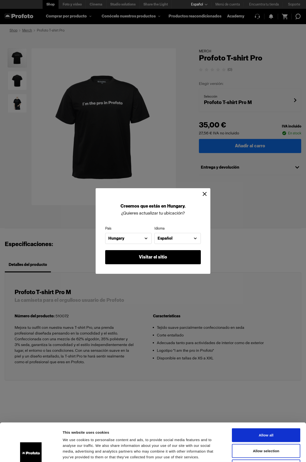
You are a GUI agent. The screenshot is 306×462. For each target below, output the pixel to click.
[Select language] (199, 4)
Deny (266, 431)
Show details (251, 453)
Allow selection (266, 415)
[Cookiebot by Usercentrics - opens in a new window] (31, 452)
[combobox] (128, 238)
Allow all (266, 399)
